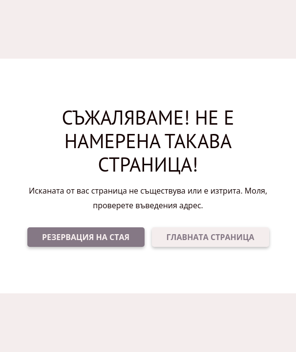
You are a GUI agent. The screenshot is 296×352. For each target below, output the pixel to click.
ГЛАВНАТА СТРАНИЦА (210, 237)
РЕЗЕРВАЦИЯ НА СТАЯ (85, 237)
